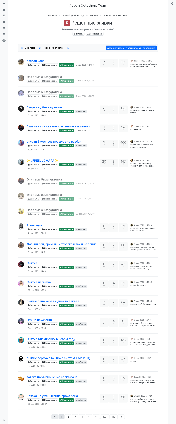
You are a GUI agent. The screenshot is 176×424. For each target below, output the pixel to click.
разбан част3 (36, 61)
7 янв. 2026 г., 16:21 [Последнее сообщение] (142, 160)
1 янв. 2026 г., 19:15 (36, 366)
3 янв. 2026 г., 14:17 (36, 252)
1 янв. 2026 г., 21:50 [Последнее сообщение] (142, 377)
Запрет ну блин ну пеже (44, 107)
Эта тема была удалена (44, 77)
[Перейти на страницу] (96, 416)
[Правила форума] (4, 15)
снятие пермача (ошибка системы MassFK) (58, 358)
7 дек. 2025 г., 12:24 (85, 199)
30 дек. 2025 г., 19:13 (37, 290)
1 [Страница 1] (61, 416)
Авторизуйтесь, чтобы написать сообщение (131, 48)
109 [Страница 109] (104, 416)
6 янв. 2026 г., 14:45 (37, 115)
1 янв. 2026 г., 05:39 (37, 347)
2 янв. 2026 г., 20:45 (37, 328)
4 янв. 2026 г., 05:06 (85, 183)
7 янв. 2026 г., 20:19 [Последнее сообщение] (143, 141)
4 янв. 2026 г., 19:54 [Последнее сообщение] (143, 244)
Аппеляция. (35, 225)
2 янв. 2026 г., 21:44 (36, 309)
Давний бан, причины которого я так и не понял (61, 244)
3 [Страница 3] (75, 416)
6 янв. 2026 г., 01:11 (84, 130)
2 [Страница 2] (68, 416)
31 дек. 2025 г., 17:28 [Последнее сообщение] (143, 396)
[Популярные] (4, 28)
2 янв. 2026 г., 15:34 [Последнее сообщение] (143, 339)
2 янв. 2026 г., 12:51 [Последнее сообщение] (142, 358)
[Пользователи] (4, 34)
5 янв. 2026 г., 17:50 (85, 65)
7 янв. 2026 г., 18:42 (85, 81)
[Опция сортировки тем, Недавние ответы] (51, 48)
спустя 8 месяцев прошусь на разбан (54, 141)
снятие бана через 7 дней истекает (53, 301)
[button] (4, 420)
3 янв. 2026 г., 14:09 (37, 271)
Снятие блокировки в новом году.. (52, 339)
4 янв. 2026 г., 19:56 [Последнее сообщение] (143, 225)
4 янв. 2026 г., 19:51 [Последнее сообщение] (142, 263)
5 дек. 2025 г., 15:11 (36, 149)
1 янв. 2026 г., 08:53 (37, 385)
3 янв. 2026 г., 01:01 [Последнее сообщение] (142, 320)
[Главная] (4, 9)
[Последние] (4, 22)
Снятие (32, 263)
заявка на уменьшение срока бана (52, 377)
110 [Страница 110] (113, 416)
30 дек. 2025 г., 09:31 (37, 404)
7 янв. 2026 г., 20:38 (85, 96)
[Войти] (172, 3)
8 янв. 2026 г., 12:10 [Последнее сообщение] (142, 126)
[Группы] (4, 40)
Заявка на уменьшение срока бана (52, 396)
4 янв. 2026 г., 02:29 (37, 233)
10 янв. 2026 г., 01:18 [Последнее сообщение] (143, 61)
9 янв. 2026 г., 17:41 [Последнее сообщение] (142, 107)
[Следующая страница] (121, 416)
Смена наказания (40, 320)
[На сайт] (4, 3)
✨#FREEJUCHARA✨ (42, 160)
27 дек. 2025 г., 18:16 (85, 214)
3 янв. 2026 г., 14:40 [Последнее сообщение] (143, 301)
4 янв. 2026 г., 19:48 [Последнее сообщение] (143, 282)
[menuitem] (172, 3)
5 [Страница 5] (89, 416)
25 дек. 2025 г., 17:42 (37, 168)
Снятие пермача (39, 282)
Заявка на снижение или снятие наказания (58, 126)
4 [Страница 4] (82, 416)
